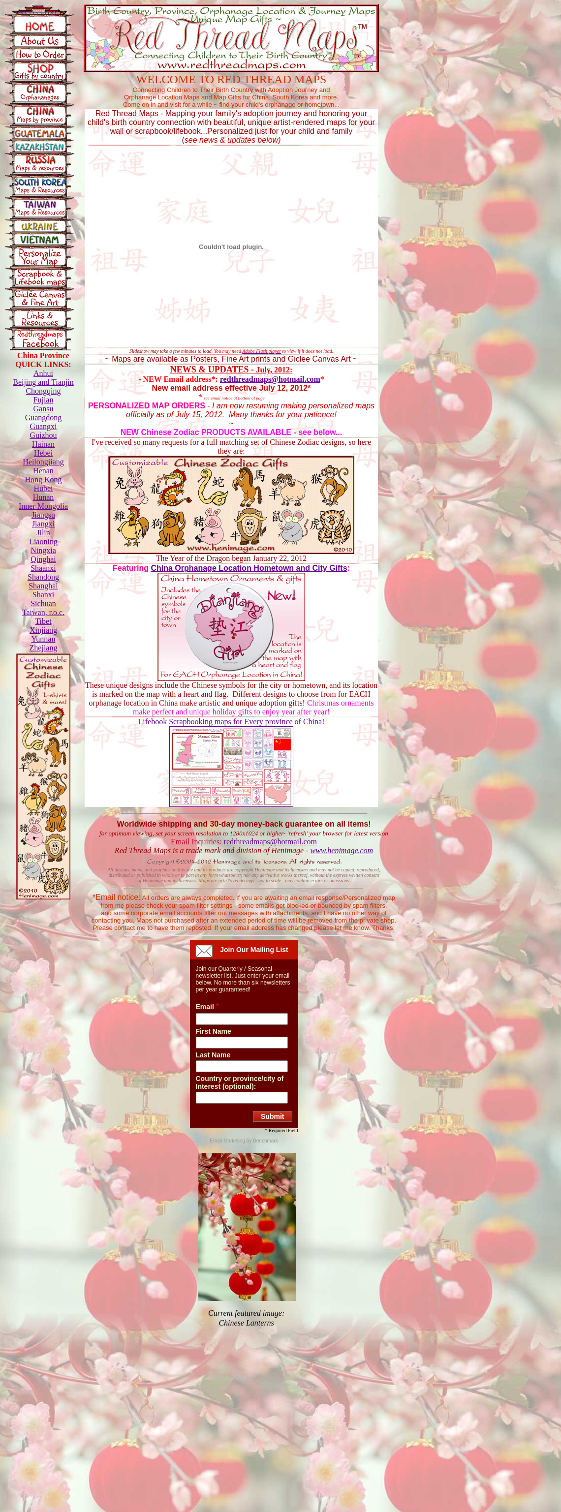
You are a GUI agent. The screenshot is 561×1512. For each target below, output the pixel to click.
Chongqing (43, 391)
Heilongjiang (43, 462)
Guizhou (43, 435)
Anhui (43, 373)
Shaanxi (43, 568)
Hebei (43, 453)
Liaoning (43, 541)
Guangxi (43, 426)
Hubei (43, 488)
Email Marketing (228, 1140)
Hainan (43, 444)
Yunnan (43, 639)
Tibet (43, 621)
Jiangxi (43, 524)
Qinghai (43, 559)
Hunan (43, 497)
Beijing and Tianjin (43, 382)
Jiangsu (43, 515)
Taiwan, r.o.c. (43, 612)
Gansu (43, 408)
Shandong (43, 577)
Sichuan (43, 603)
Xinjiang (43, 630)
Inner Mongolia (43, 506)
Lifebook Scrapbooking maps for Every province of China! (231, 721)
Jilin (43, 532)
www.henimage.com (341, 850)
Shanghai (43, 586)
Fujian (43, 400)
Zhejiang (44, 648)
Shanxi (43, 594)
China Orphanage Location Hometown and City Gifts (249, 568)
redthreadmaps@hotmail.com (270, 379)
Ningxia (43, 550)
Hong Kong (43, 479)
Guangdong (43, 417)
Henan (43, 470)
